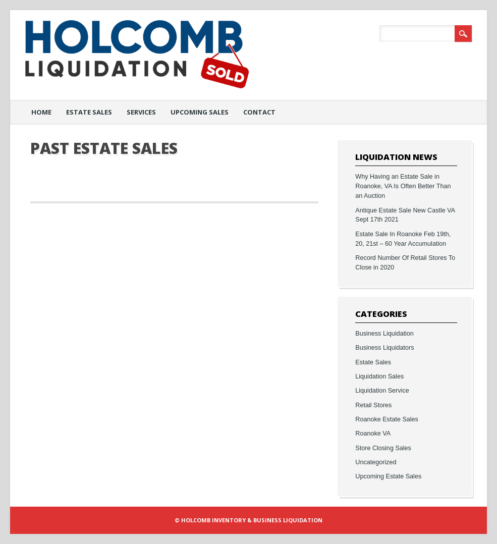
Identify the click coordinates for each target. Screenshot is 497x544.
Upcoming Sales (200, 112)
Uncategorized (375, 462)
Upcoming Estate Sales (388, 476)
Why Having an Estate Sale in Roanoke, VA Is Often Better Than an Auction (403, 186)
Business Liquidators (384, 347)
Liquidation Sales (379, 376)
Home (41, 112)
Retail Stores (373, 405)
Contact (259, 112)
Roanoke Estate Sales (386, 419)
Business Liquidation (384, 333)
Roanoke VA (373, 433)
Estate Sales (89, 112)
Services (141, 112)
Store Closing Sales (383, 448)
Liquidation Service (382, 390)
